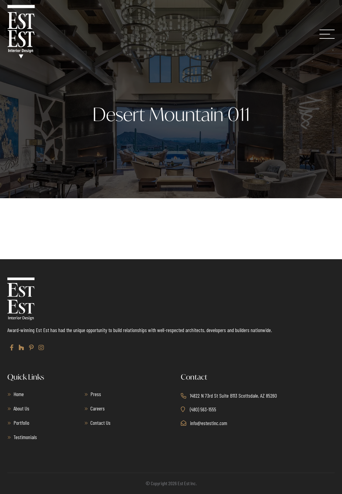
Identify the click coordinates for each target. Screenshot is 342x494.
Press (95, 394)
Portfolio (21, 422)
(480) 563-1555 (203, 409)
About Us (21, 408)
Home (18, 394)
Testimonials (25, 437)
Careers (97, 408)
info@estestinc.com (208, 423)
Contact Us (100, 422)
